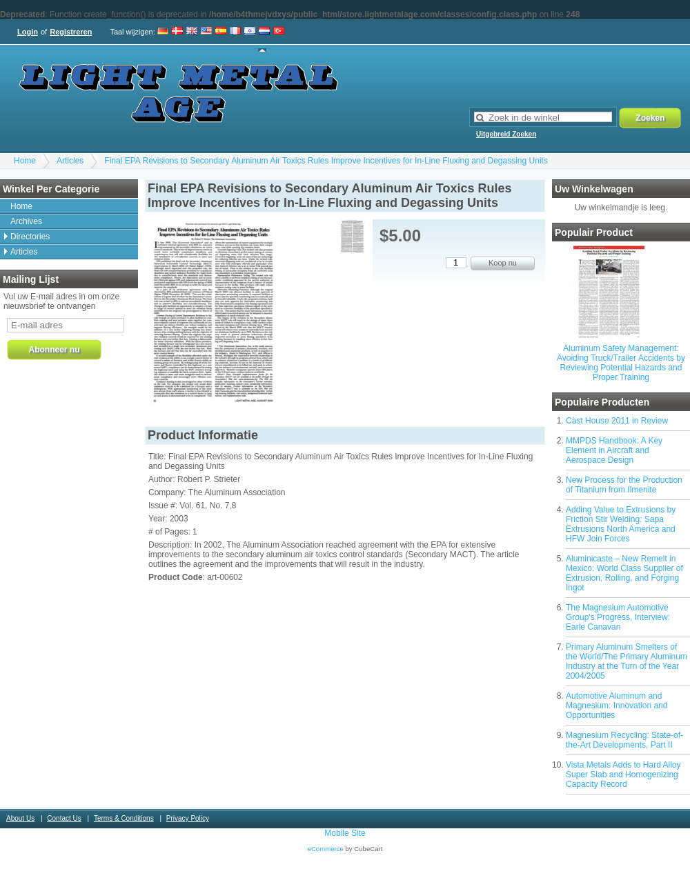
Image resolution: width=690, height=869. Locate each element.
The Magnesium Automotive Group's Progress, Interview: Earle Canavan (618, 617)
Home (25, 161)
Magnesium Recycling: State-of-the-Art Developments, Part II (624, 740)
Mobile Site (344, 833)
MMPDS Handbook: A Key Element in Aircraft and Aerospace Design (614, 450)
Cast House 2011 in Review (617, 421)
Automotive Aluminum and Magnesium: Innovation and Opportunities (616, 705)
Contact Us (64, 818)
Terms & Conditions (124, 818)
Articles (70, 161)
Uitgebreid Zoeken (506, 134)
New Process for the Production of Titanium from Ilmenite (624, 485)
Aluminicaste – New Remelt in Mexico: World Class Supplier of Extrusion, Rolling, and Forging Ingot (624, 573)
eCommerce (326, 848)
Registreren (71, 32)
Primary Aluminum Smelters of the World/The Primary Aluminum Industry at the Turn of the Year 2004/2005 (626, 661)
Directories (30, 236)
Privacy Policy (187, 818)
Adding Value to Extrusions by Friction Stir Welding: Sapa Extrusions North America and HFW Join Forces (621, 524)
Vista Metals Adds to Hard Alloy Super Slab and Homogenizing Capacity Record (623, 774)
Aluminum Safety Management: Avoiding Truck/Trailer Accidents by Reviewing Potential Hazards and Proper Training (621, 362)
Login (27, 32)
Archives (26, 221)
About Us (20, 818)
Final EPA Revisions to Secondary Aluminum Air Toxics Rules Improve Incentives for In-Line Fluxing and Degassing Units (326, 161)
